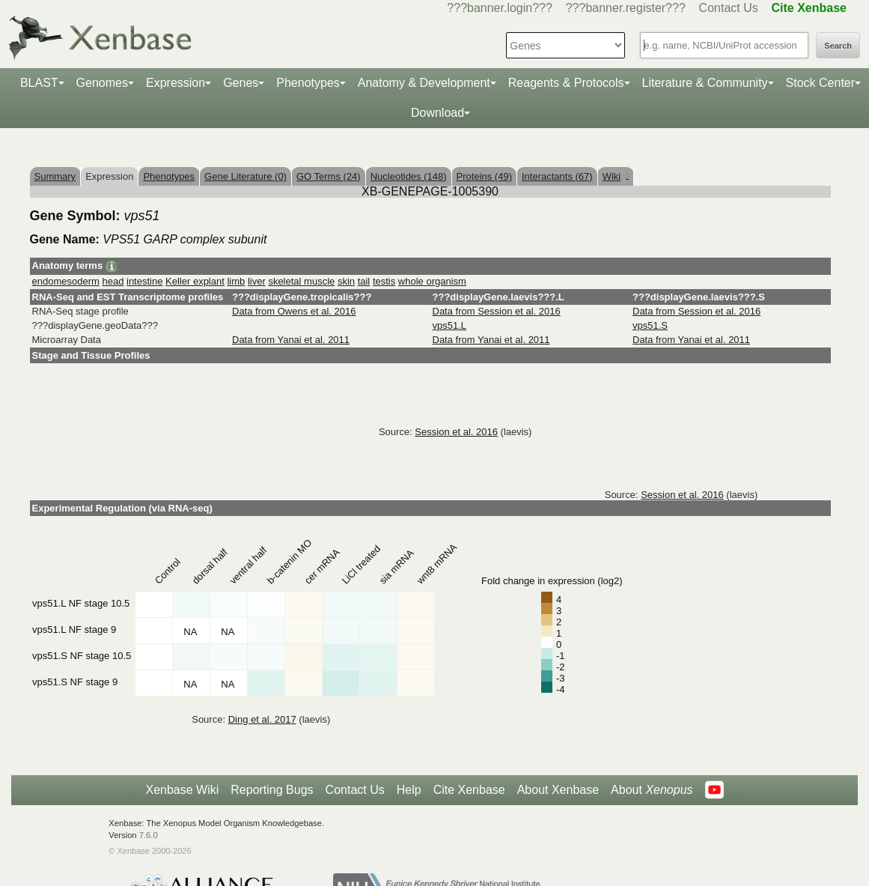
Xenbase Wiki (182, 789)
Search (838, 45)
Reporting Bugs (272, 789)
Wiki (616, 176)
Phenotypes (308, 82)
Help (409, 789)
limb (236, 281)
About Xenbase (558, 789)
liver (257, 281)
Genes (240, 82)
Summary (55, 176)
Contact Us (728, 7)
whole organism (432, 281)
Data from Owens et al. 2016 (294, 311)
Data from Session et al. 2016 (497, 311)
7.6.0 (148, 835)
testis (384, 281)
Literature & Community (705, 82)
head (113, 281)
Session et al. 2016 (456, 431)
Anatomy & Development (424, 82)
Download (437, 112)
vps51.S (650, 325)
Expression (175, 82)
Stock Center (820, 82)
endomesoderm (66, 281)
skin (346, 281)
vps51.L (450, 325)
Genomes (102, 82)
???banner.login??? (499, 7)
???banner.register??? (626, 7)
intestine (144, 281)
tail (364, 281)
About (651, 790)
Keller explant (195, 281)
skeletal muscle (301, 281)
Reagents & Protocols (566, 82)
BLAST (39, 82)
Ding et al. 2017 (262, 719)
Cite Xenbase (469, 789)
